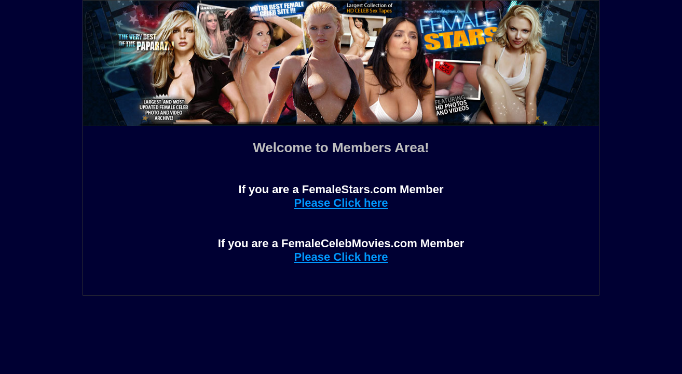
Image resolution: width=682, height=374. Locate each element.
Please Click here (341, 202)
